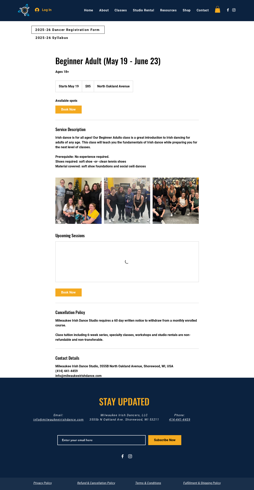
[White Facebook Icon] (228, 10)
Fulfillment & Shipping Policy (202, 483)
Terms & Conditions (148, 483)
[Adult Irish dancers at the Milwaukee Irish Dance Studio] (78, 201)
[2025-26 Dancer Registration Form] (68, 30)
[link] (68, 110)
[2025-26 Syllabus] (52, 38)
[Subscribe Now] (164, 440)
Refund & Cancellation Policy (96, 483)
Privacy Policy (42, 483)
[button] (217, 9)
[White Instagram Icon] (234, 10)
